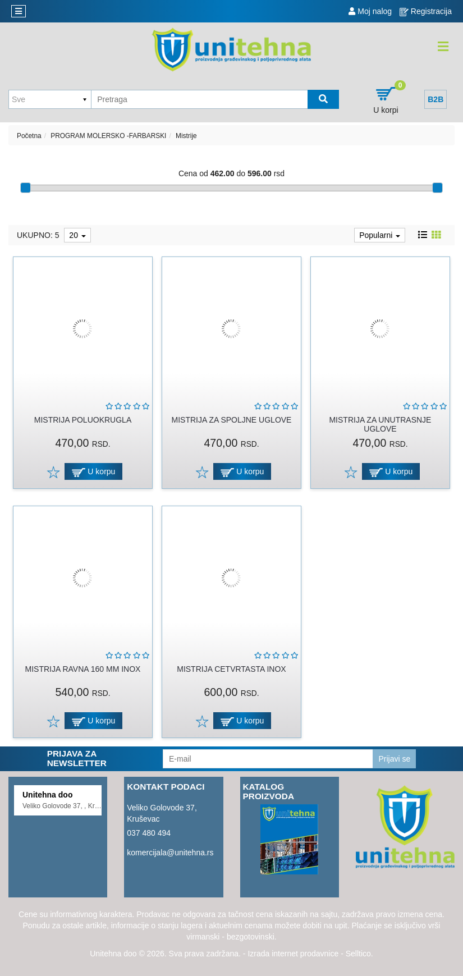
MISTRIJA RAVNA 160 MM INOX (83, 669)
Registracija (426, 11)
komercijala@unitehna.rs (170, 852)
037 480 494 (149, 832)
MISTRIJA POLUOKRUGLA (82, 419)
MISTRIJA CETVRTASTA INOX (231, 669)
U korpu (93, 471)
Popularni (379, 235)
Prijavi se (394, 758)
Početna (29, 136)
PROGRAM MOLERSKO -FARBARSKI (108, 136)
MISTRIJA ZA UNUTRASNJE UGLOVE (380, 424)
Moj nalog (370, 11)
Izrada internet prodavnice (292, 953)
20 (77, 235)
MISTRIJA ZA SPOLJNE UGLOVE (232, 419)
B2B (435, 99)
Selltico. (359, 953)
